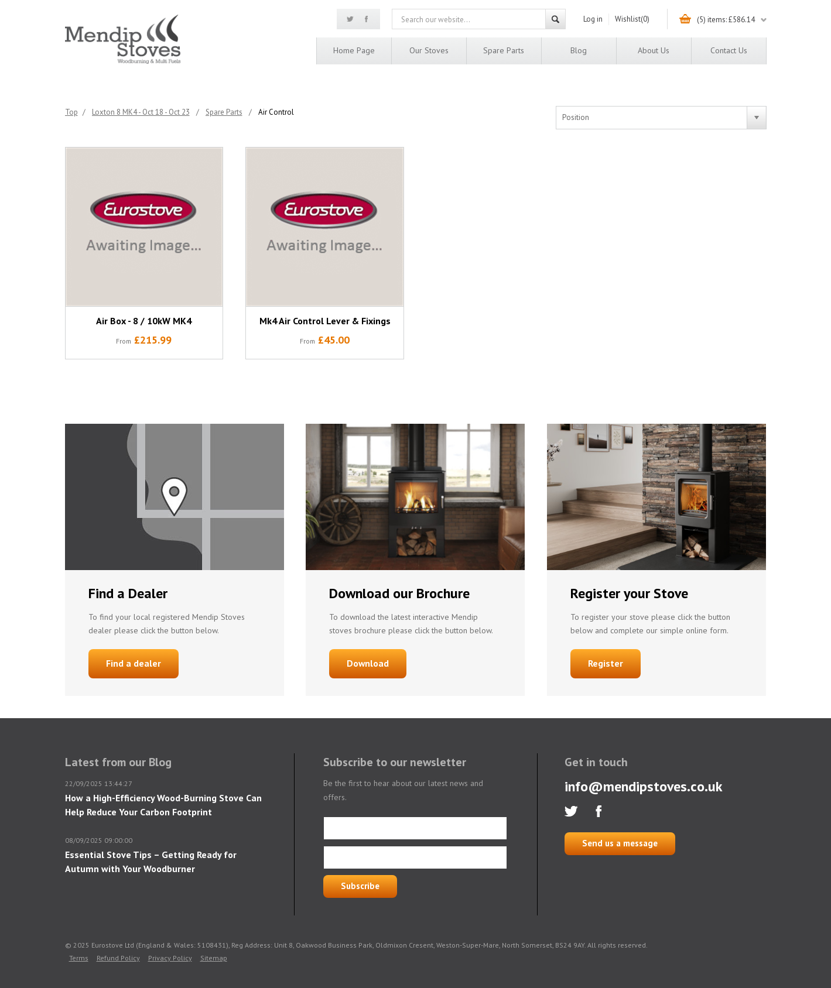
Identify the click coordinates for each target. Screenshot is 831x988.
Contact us (728, 50)
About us (653, 50)
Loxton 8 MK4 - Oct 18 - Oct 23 (141, 112)
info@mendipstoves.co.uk (644, 786)
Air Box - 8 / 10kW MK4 (143, 321)
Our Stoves (429, 50)
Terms (78, 957)
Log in (593, 19)
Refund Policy (118, 957)
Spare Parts (503, 50)
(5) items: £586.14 (726, 20)
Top (71, 112)
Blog (578, 50)
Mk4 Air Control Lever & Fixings (325, 321)
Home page (354, 50)
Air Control (276, 112)
